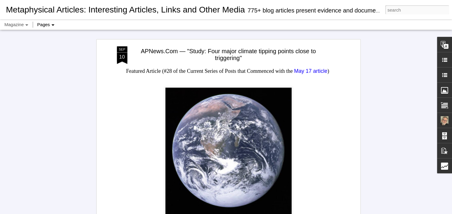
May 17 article (310, 71)
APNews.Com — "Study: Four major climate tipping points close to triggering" (228, 54)
